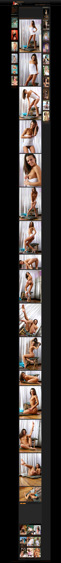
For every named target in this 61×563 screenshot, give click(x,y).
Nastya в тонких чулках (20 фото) (30, 558)
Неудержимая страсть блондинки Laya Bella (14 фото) (14, 40)
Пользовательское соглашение (47, 561)
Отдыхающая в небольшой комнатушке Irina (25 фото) (46, 65)
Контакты (42, 561)
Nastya (21, 503)
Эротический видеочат (42, 4)
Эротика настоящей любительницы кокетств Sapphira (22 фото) (46, 88)
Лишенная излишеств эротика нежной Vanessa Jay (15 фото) (37, 535)
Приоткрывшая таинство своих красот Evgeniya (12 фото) (46, 122)
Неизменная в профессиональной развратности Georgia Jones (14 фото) (14, 86)
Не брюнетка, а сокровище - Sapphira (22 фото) (46, 110)
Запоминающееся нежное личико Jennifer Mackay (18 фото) (46, 41)
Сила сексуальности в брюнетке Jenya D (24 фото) (46, 99)
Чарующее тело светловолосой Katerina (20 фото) (46, 76)
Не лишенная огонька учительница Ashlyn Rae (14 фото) (30, 535)
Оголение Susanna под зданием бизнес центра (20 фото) (14, 28)
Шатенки (24, 503)
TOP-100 (37, 4)
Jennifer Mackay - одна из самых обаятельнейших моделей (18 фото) (46, 53)
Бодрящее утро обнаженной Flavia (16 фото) (46, 30)
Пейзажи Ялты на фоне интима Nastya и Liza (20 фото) (37, 558)
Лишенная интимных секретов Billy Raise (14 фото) (30, 547)
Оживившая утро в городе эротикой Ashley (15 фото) (14, 64)
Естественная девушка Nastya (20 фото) (37, 547)
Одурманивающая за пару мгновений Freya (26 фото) (46, 19)
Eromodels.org (15, 561)
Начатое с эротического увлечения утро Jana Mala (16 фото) (14, 52)
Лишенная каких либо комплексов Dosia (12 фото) (23, 547)
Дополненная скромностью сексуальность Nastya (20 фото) (23, 535)
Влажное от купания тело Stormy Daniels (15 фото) (14, 75)
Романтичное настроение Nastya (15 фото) (23, 558)
